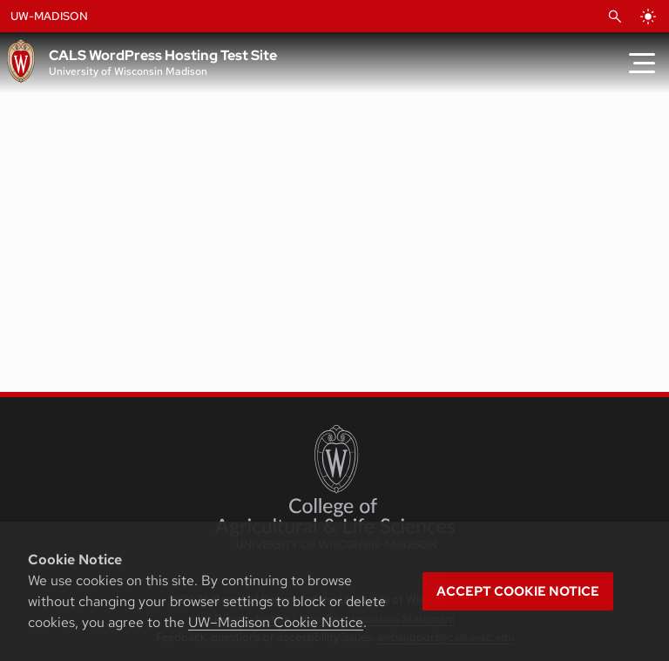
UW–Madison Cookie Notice (275, 622)
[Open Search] (615, 16)
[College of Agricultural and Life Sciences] (335, 487)
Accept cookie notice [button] (517, 591)
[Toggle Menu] (642, 63)
